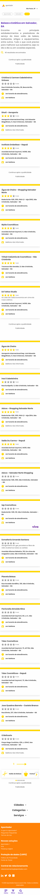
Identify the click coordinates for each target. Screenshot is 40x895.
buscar (20, 892)
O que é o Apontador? (9, 830)
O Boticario (7, 735)
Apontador (7, 14)
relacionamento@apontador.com (14, 869)
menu (6, 892)
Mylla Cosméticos (10, 224)
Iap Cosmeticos (9, 505)
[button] (16, 780)
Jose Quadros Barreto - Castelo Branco (20, 705)
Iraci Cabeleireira (10, 378)
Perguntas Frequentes (9, 833)
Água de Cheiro (9, 346)
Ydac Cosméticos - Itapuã (14, 673)
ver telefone (10, 98)
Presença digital (7, 849)
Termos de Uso (6, 835)
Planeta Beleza (8, 576)
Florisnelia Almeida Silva (13, 609)
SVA (2, 846)
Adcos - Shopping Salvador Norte (17, 408)
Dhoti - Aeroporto (10, 112)
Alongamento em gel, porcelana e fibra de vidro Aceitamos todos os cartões (18, 546)
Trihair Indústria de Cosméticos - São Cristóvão (19, 258)
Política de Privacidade (9, 858)
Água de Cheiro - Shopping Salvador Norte (19, 191)
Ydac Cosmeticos (10, 641)
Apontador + (5, 844)
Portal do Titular (6, 860)
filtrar (13, 892)
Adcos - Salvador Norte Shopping (17, 473)
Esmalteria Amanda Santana (15, 539)
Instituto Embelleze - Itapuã (15, 144)
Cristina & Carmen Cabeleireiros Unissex (17, 79)
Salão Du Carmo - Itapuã (13, 440)
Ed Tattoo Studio (9, 291)
